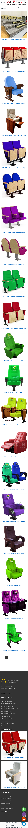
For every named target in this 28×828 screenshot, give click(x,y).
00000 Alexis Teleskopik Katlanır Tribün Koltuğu (14, 39)
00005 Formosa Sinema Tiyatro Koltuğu (14, 521)
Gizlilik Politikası (4, 817)
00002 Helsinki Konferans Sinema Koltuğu (14, 232)
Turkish (16, 1)
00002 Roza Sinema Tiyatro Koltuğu (14, 361)
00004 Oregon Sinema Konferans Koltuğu (14, 457)
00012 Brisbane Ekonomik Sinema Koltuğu (14, 650)
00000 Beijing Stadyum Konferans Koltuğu (14, 71)
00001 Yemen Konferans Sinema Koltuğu (14, 787)
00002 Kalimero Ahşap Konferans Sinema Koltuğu (14, 328)
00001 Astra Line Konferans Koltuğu (14, 757)
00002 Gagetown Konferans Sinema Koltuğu (14, 200)
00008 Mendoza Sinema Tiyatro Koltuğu (14, 553)
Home (2, 7)
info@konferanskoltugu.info (7, 693)
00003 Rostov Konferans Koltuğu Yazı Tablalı (14, 425)
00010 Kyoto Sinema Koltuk (14, 585)
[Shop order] (27, 8)
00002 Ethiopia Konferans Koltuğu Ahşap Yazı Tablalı (14, 135)
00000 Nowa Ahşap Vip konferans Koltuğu (14, 103)
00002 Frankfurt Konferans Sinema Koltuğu (14, 168)
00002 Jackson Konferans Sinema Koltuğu (14, 296)
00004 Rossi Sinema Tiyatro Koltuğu (14, 489)
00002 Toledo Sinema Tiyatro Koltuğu (14, 393)
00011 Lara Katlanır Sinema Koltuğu (14, 618)
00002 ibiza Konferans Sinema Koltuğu (14, 264)
